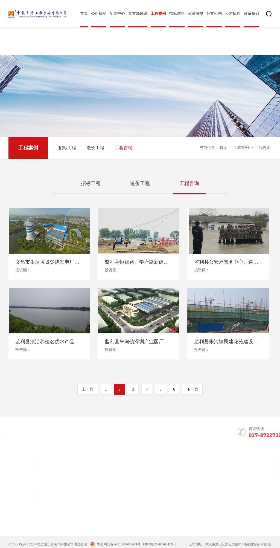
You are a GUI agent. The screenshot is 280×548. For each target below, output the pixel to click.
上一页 (87, 389)
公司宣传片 (28, 515)
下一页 (192, 389)
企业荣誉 (26, 490)
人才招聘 (232, 13)
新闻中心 (117, 13)
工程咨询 (123, 147)
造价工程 (95, 147)
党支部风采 (137, 13)
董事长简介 (28, 474)
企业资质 (26, 482)
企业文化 (26, 499)
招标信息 (177, 13)
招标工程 (67, 147)
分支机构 (214, 13)
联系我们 (251, 13)
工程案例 (158, 13)
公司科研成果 (30, 507)
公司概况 (98, 13)
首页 (84, 13)
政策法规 (195, 13)
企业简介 (26, 466)
